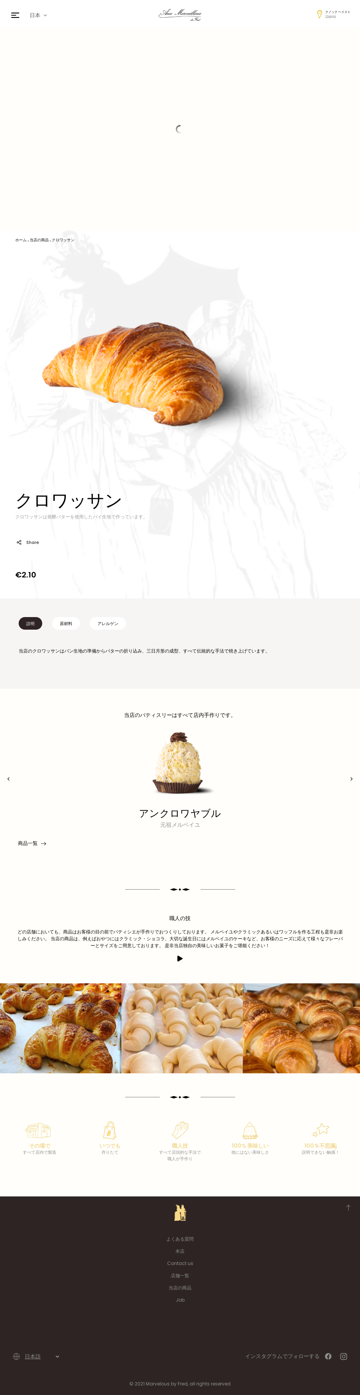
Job (180, 1300)
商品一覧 (31, 843)
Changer (330, 16)
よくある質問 (180, 1239)
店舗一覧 (180, 1275)
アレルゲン (107, 624)
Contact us (180, 1263)
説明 (30, 624)
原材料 (66, 624)
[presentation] (8, 779)
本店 (180, 1251)
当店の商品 (180, 1287)
